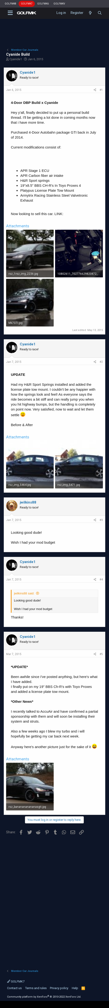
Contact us (14, 988)
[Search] (99, 12)
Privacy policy (59, 988)
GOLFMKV (59, 3)
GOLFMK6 (43, 3)
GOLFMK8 (10, 3)
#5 (101, 654)
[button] (10, 13)
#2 (101, 362)
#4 (101, 579)
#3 (101, 520)
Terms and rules (36, 988)
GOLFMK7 (26, 3)
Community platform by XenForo (44, 996)
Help (75, 988)
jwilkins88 (28, 502)
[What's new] (90, 12)
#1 (101, 90)
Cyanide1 (15, 59)
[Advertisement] (54, 900)
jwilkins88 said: (24, 593)
